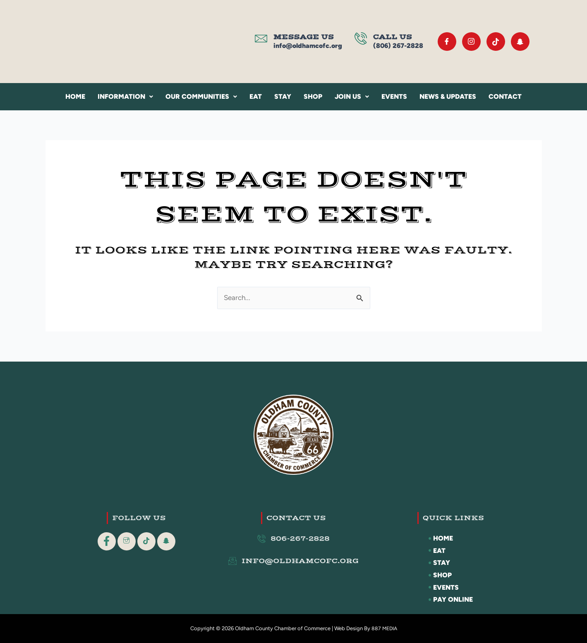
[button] (125, 96)
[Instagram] (471, 41)
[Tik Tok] (495, 41)
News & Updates (447, 96)
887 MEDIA (384, 628)
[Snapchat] (520, 41)
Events (394, 96)
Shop (313, 96)
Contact (505, 96)
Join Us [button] (352, 96)
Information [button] (125, 96)
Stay (282, 96)
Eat (255, 96)
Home (75, 96)
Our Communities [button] (201, 96)
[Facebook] (447, 41)
